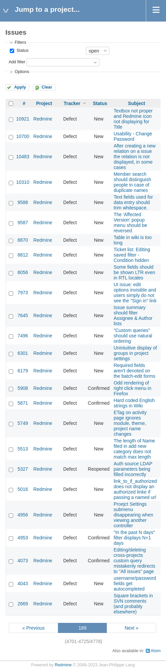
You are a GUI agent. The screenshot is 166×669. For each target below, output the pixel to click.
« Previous (33, 628)
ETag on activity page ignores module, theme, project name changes (129, 423)
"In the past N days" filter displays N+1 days (134, 538)
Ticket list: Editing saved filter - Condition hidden (131, 255)
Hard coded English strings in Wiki (134, 403)
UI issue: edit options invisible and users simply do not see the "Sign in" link (134, 292)
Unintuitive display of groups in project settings (135, 353)
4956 (23, 514)
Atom (156, 650)
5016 (23, 489)
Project (44, 103)
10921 (22, 119)
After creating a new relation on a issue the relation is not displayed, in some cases (134, 156)
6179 (23, 370)
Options (21, 71)
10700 (22, 136)
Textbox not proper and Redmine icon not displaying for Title (133, 119)
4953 (23, 537)
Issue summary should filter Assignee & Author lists (132, 315)
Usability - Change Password (132, 136)
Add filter (16, 62)
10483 (22, 156)
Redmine (42, 119)
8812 (23, 255)
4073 (23, 560)
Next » (131, 628)
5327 (23, 469)
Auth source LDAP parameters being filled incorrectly (132, 469)
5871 (23, 403)
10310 (22, 182)
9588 (23, 202)
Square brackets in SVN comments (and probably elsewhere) (133, 603)
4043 (23, 583)
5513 (23, 448)
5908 (23, 388)
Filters (20, 42)
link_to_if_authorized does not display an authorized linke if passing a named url (135, 489)
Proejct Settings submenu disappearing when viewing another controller (133, 514)
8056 (23, 272)
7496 (23, 335)
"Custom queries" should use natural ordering (132, 336)
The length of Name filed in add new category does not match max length (134, 449)
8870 (23, 240)
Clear (46, 87)
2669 (23, 603)
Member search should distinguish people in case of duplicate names (132, 182)
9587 (23, 222)
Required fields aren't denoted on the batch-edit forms (134, 371)
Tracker (72, 103)
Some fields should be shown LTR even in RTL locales (134, 272)
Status (21, 50)
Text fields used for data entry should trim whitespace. (133, 202)
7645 (23, 315)
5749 (23, 423)
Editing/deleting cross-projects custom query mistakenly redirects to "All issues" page (134, 560)
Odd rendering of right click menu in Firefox (132, 388)
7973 (23, 292)
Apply (20, 87)
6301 (23, 353)
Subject (136, 103)
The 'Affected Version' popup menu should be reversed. (130, 222)
